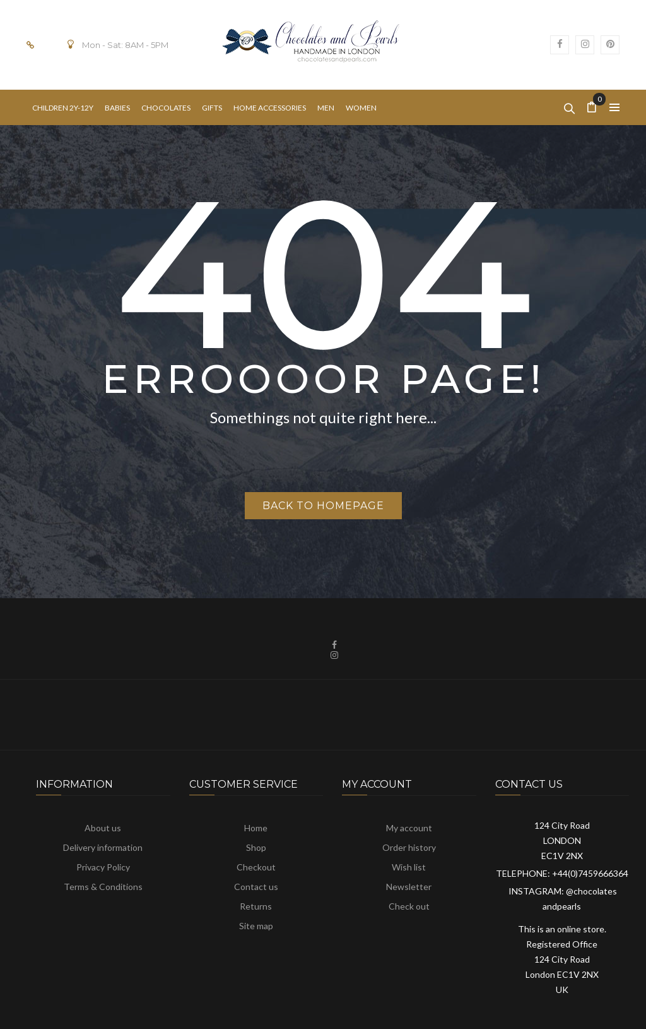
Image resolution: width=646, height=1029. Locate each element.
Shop (256, 847)
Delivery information (103, 847)
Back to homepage (323, 506)
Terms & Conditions (103, 886)
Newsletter (409, 886)
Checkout (256, 867)
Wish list (409, 867)
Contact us (256, 886)
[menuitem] (62, 108)
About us (103, 827)
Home (255, 827)
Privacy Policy (103, 867)
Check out (409, 906)
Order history (409, 847)
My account (409, 827)
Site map (256, 925)
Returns (256, 906)
